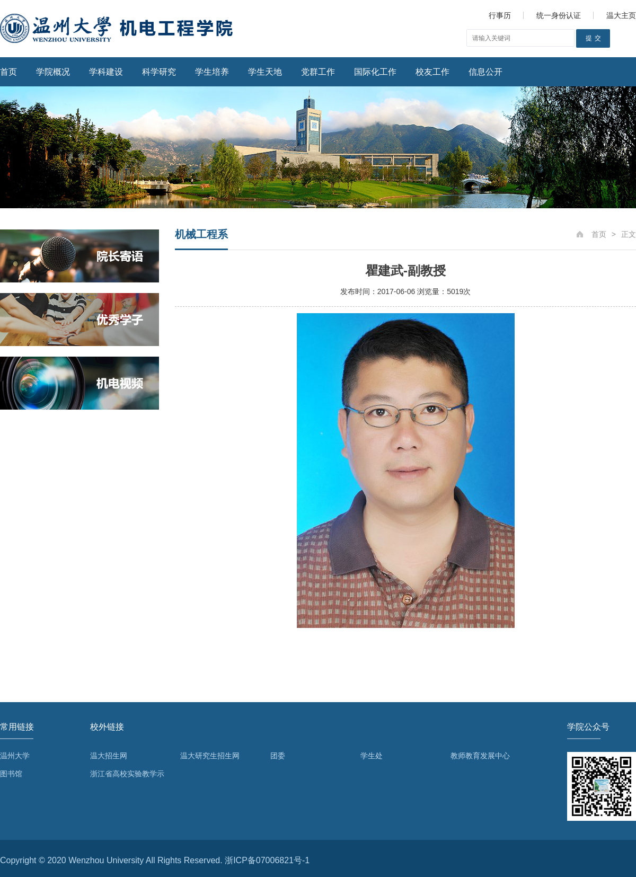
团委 (277, 755)
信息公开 (485, 71)
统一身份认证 (558, 15)
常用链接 (17, 726)
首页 (8, 71)
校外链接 (107, 726)
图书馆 (11, 773)
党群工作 (318, 71)
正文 (628, 234)
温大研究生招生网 (210, 755)
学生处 (371, 755)
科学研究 (159, 71)
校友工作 (432, 71)
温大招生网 (108, 755)
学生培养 (212, 71)
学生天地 (265, 71)
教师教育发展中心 (480, 755)
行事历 (500, 15)
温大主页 (621, 15)
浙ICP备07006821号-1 (267, 860)
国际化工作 (375, 71)
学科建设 (106, 71)
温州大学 (15, 755)
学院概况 (53, 71)
